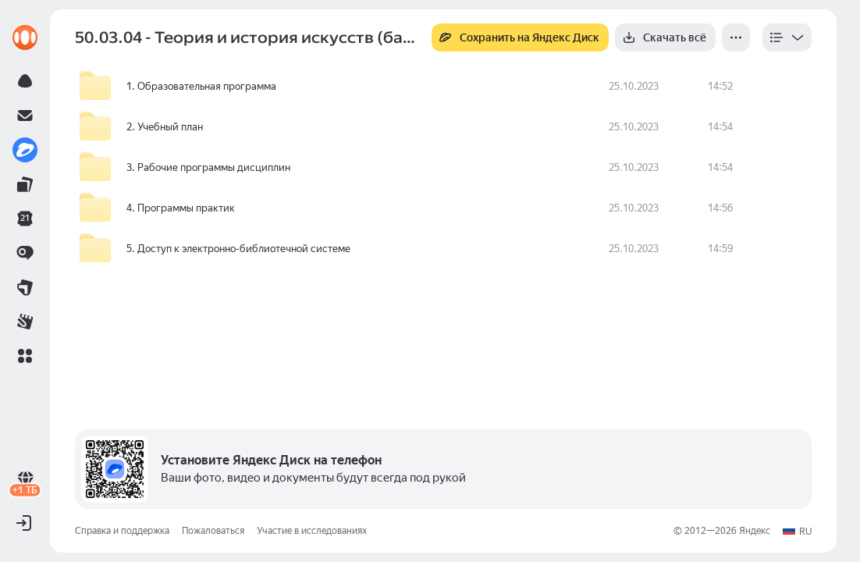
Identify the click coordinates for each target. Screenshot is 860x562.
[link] (24, 37)
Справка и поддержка (122, 530)
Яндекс (754, 530)
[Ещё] (736, 37)
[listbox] (787, 37)
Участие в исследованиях (312, 530)
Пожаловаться (213, 530)
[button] (24, 355)
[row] (443, 86)
